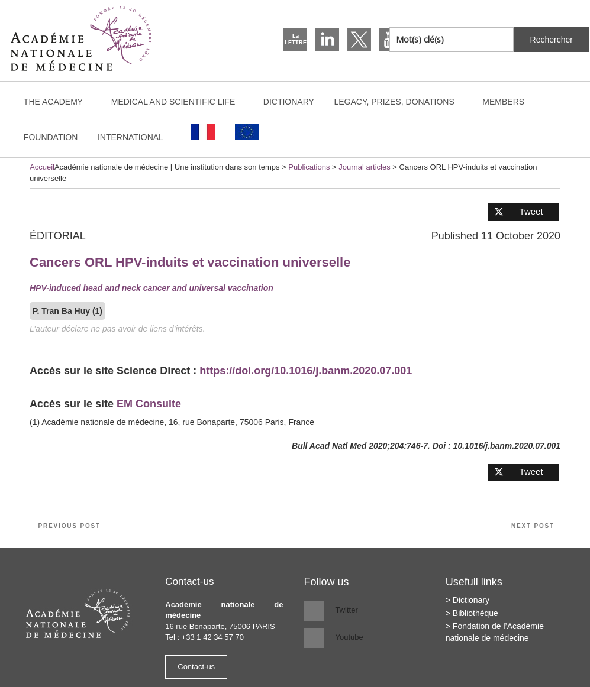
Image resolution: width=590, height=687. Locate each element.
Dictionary (288, 101)
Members (503, 101)
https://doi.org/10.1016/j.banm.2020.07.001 (305, 371)
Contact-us (196, 666)
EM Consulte (149, 404)
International (136, 137)
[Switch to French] (203, 132)
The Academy (59, 101)
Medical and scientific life (179, 101)
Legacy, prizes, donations (399, 101)
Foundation (51, 137)
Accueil (42, 167)
